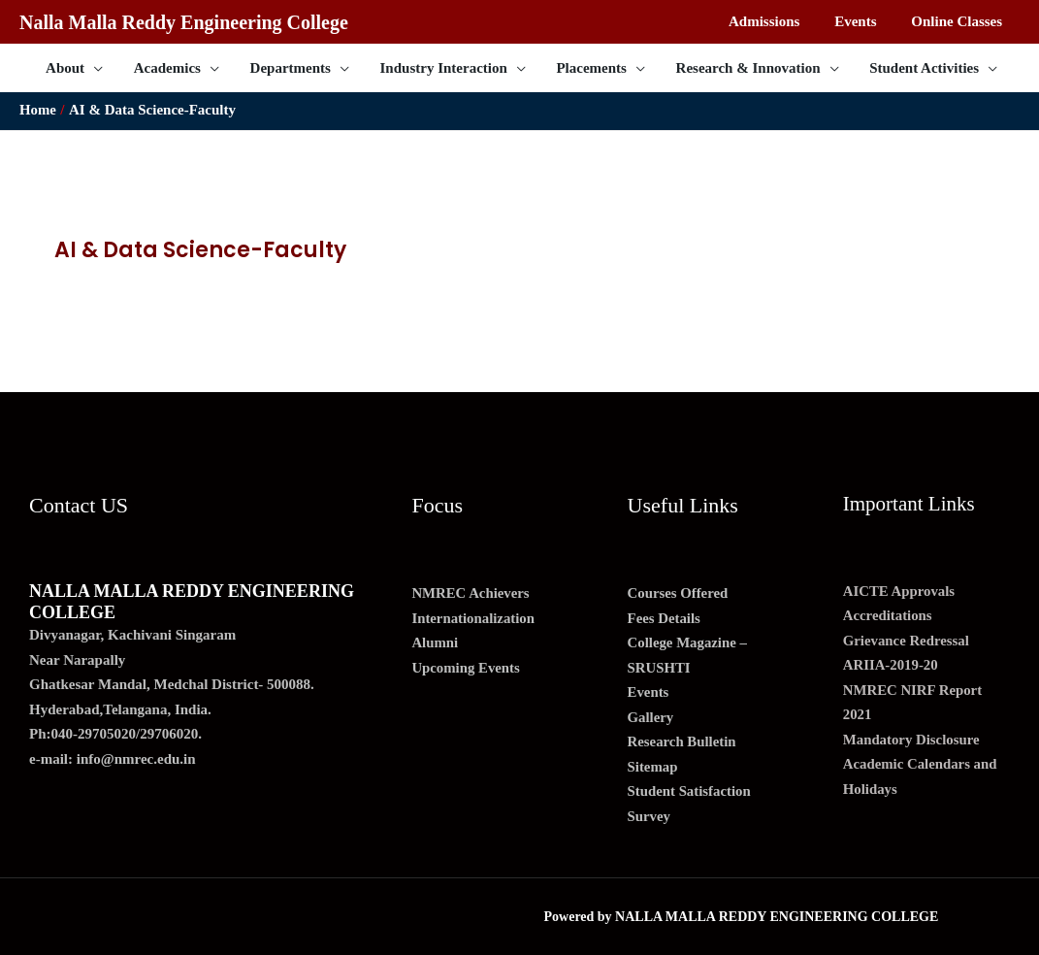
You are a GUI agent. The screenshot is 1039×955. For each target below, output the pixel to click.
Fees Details (664, 618)
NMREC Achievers (471, 593)
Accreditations (888, 615)
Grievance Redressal (907, 640)
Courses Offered (679, 593)
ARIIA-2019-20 (891, 665)
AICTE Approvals (900, 591)
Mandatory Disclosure (912, 739)
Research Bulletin (682, 741)
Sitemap (653, 766)
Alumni (434, 642)
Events (648, 692)
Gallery (651, 717)
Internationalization (473, 618)
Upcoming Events (466, 667)
